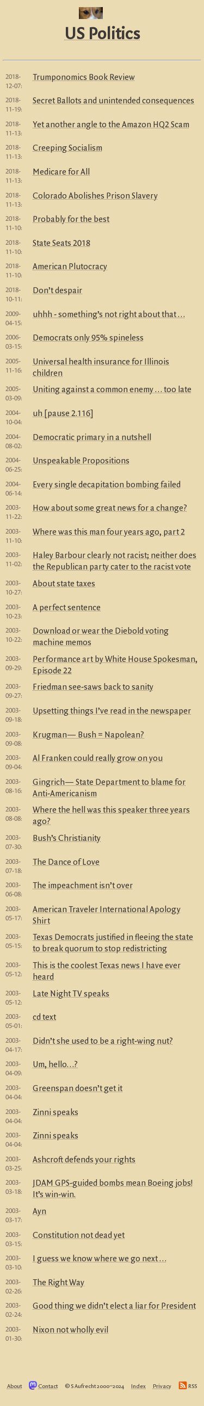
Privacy (162, 1386)
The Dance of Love (66, 862)
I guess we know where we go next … (99, 1259)
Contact (48, 1386)
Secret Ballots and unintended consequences (113, 101)
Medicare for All (61, 172)
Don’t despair (57, 291)
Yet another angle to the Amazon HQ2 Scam (111, 125)
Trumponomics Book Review (84, 77)
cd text (44, 1017)
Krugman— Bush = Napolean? (88, 735)
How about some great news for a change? (110, 508)
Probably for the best (71, 219)
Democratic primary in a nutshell (92, 437)
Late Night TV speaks (71, 994)
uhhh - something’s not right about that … (109, 315)
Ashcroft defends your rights (84, 1160)
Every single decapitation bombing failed (107, 485)
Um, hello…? (55, 1065)
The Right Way (58, 1283)
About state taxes (64, 584)
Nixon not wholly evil (70, 1330)
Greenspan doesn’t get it (77, 1089)
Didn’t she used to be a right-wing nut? (103, 1041)
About (14, 1386)
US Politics (102, 35)
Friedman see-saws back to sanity (93, 687)
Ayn (39, 1211)
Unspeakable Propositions (81, 461)
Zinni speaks (55, 1112)
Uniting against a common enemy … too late (112, 390)
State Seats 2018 (61, 243)
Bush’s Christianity (67, 838)
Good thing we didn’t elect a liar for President (114, 1306)
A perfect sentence (67, 608)
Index (138, 1386)
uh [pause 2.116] (63, 414)
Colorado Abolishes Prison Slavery (95, 196)
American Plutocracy (70, 267)
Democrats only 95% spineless (88, 338)
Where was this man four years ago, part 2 (109, 532)
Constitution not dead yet (79, 1235)
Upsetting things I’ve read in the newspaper (112, 711)
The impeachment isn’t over (83, 886)
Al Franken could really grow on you (98, 758)
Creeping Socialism (67, 148)
